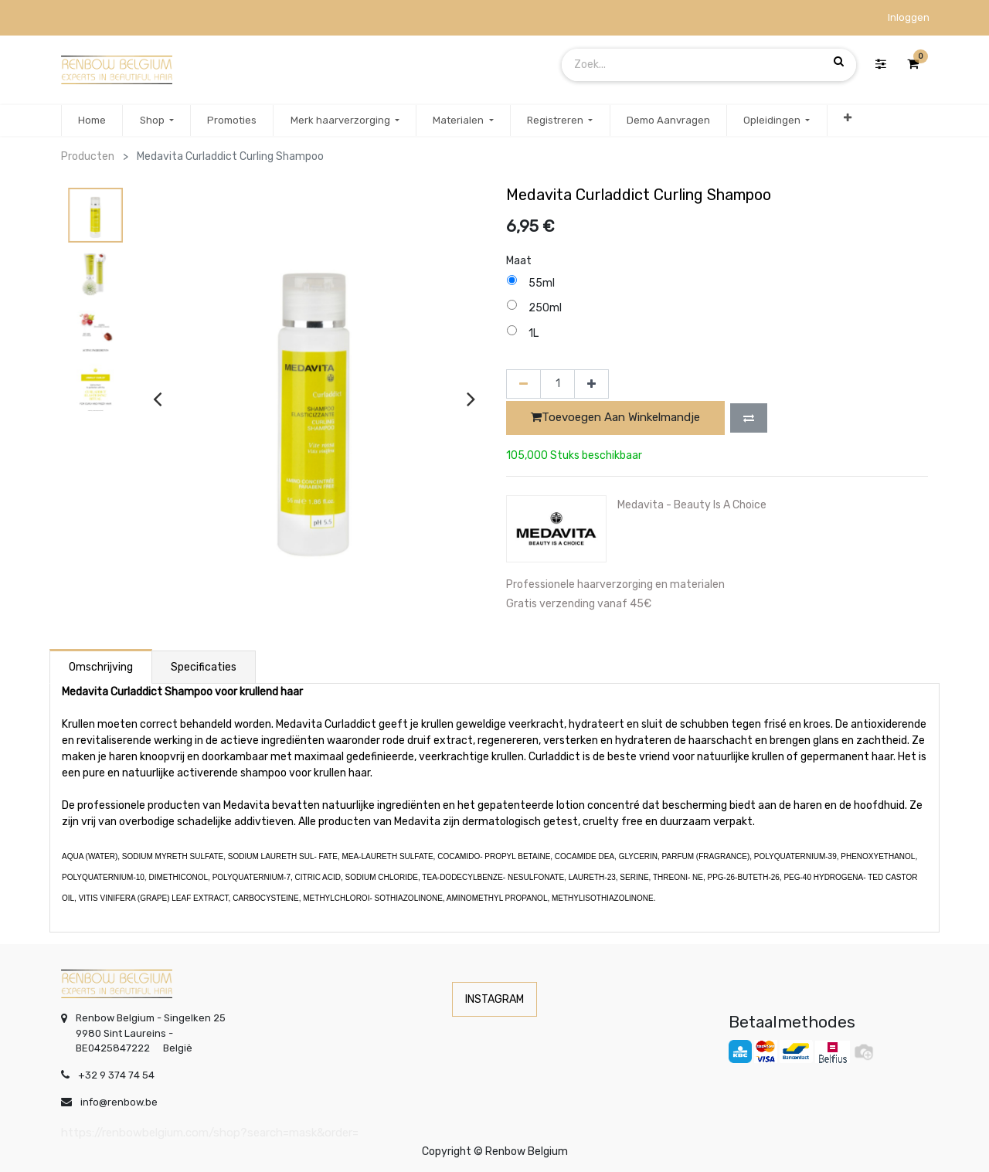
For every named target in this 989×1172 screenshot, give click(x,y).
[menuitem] (92, 120)
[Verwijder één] (523, 384)
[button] (847, 120)
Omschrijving (101, 667)
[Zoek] (838, 62)
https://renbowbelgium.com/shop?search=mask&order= (210, 1133)
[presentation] (157, 399)
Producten (87, 156)
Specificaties (203, 667)
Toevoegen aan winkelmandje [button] (615, 417)
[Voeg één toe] (591, 384)
